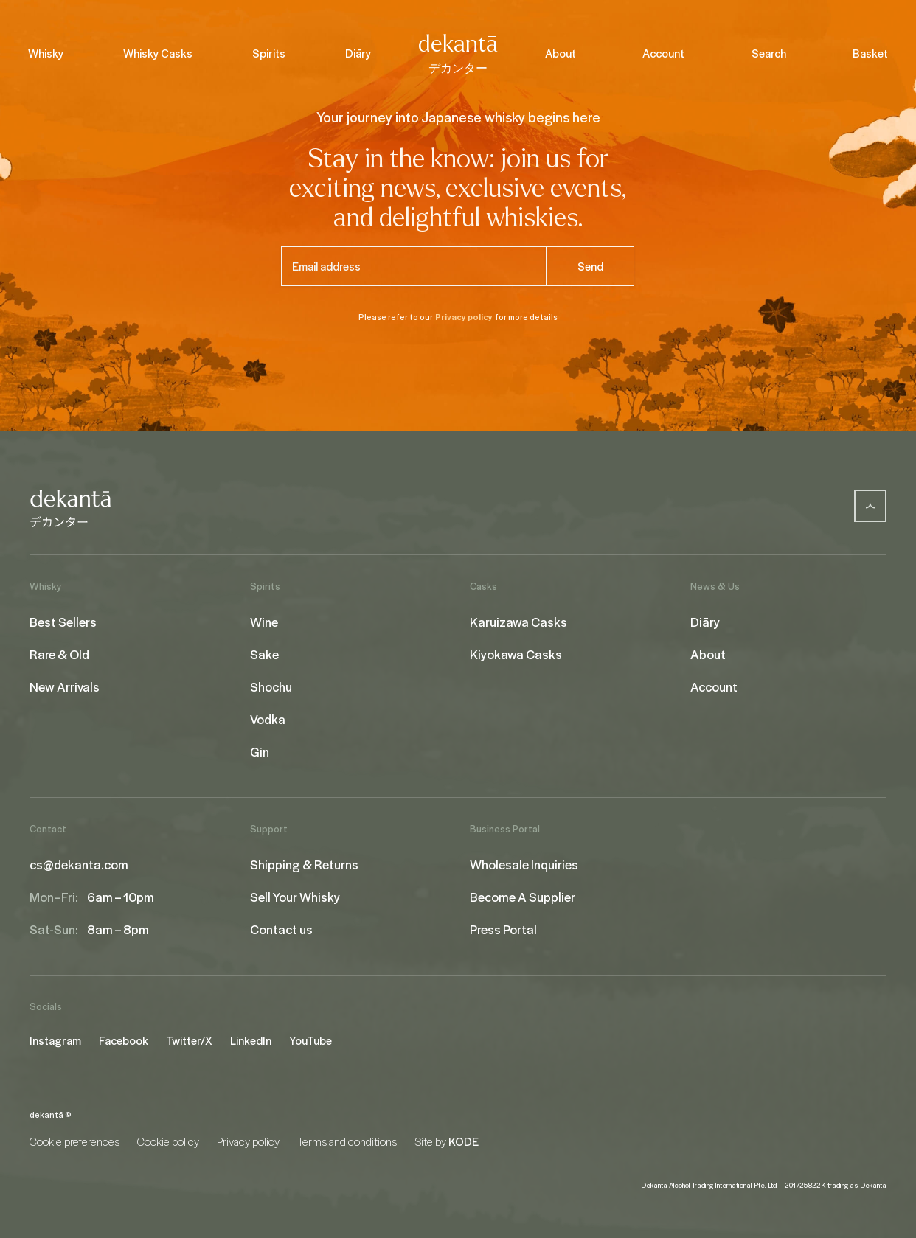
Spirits (268, 53)
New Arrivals (65, 686)
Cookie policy (168, 1141)
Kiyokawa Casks (516, 654)
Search (769, 53)
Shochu (271, 686)
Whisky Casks (157, 53)
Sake (264, 654)
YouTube (310, 1040)
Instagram (55, 1040)
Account (663, 53)
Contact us (281, 929)
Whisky (45, 53)
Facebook (123, 1040)
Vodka (267, 719)
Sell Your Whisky (295, 896)
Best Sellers (63, 621)
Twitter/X (189, 1040)
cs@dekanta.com (79, 864)
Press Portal (503, 929)
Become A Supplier (522, 896)
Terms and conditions (347, 1141)
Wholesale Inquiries (524, 864)
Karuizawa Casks (518, 621)
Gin (259, 751)
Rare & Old (59, 654)
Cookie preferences (74, 1141)
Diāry (358, 53)
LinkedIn (250, 1040)
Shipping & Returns (304, 864)
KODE (463, 1141)
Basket (870, 53)
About (560, 53)
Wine (264, 621)
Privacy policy (464, 316)
